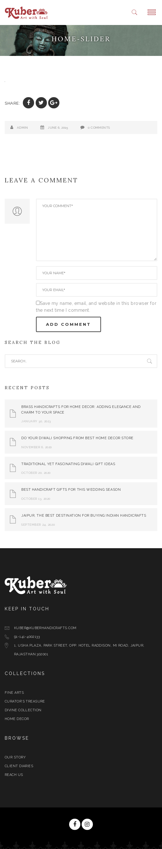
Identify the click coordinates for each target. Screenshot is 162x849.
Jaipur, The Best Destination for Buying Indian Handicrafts (83, 516)
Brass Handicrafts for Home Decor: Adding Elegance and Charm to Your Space (81, 410)
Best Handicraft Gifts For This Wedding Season (71, 490)
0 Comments (99, 127)
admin (22, 127)
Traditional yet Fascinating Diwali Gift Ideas (68, 464)
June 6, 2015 (58, 127)
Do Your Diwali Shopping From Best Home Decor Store (77, 438)
